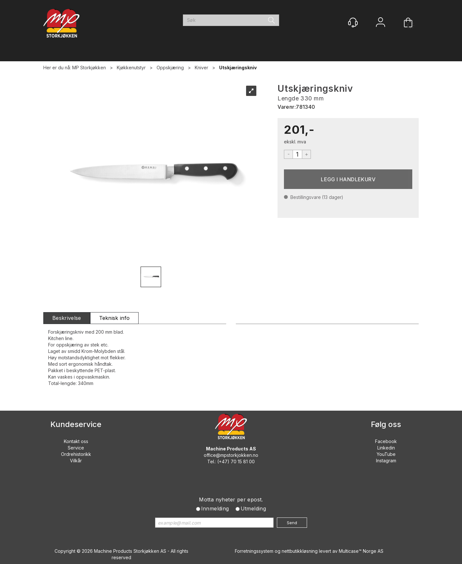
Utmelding (253, 508)
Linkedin (386, 447)
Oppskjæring (170, 67)
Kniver (201, 67)
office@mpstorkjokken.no (231, 455)
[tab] (66, 318)
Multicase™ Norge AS (361, 551)
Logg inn (380, 22)
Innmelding (215, 508)
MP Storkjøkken (89, 67)
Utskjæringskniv (238, 67)
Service (76, 447)
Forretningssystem (254, 551)
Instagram (386, 460)
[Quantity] (297, 154)
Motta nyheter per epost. (231, 499)
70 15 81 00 (243, 461)
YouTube (386, 454)
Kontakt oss (76, 441)
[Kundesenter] (353, 22)
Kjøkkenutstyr (131, 67)
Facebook (386, 441)
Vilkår (76, 460)
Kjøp (348, 179)
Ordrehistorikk (76, 454)
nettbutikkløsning (300, 551)
